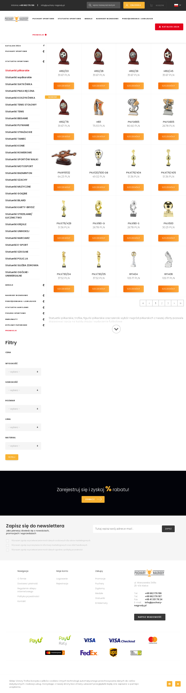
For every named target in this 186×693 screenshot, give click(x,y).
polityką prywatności (73, 549)
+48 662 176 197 (153, 596)
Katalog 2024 (169, 26)
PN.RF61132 (64, 172)
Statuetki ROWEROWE (18, 152)
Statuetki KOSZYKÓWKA (20, 98)
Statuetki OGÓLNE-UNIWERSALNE (17, 273)
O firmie (22, 578)
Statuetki (100, 598)
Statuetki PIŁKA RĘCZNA (19, 91)
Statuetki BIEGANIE (16, 118)
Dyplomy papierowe (16, 325)
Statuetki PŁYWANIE (17, 125)
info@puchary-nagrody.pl (53, 5)
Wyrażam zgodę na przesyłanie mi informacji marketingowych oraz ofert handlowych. (49, 545)
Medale (88, 18)
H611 (98, 122)
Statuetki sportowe (69, 18)
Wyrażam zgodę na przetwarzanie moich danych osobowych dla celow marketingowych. (51, 540)
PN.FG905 (168, 122)
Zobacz (90, 499)
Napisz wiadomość (150, 617)
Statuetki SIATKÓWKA (18, 84)
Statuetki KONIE (15, 145)
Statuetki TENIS (14, 111)
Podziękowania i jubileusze (137, 18)
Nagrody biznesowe (107, 18)
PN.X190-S (133, 223)
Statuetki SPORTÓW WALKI (21, 159)
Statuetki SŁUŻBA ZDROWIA (21, 265)
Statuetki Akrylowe (16, 307)
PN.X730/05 (99, 274)
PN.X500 (168, 223)
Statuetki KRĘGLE (15, 224)
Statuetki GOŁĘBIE (16, 193)
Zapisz (168, 528)
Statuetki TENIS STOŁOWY (21, 104)
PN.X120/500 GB (98, 172)
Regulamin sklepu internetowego (27, 590)
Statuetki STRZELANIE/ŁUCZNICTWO (18, 215)
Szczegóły (63, 85)
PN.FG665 (133, 122)
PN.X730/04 (64, 274)
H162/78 (64, 122)
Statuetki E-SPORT (16, 245)
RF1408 (168, 274)
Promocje (38, 35)
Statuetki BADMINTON (18, 173)
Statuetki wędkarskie (18, 77)
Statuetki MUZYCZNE (18, 186)
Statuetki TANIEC (15, 139)
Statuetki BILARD (15, 200)
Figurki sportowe (15, 313)
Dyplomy (100, 588)
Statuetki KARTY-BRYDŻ (19, 207)
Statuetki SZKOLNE (16, 252)
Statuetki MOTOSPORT (19, 166)
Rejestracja (62, 583)
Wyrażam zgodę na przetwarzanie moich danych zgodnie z (47, 550)
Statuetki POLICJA (16, 258)
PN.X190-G (99, 223)
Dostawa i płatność (28, 583)
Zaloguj (135, 5)
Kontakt (22, 601)
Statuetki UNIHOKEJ (17, 231)
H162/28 (99, 71)
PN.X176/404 (133, 172)
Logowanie (62, 578)
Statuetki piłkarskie (17, 70)
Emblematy (11, 319)
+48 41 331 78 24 (153, 599)
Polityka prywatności (28, 596)
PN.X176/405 (168, 172)
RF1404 (133, 274)
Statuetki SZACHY (16, 180)
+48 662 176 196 (153, 593)
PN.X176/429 (64, 223)
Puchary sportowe (43, 18)
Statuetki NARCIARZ (17, 238)
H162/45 (168, 71)
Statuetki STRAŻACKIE (18, 132)
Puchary (99, 583)
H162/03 (64, 71)
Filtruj (11, 457)
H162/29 (133, 71)
